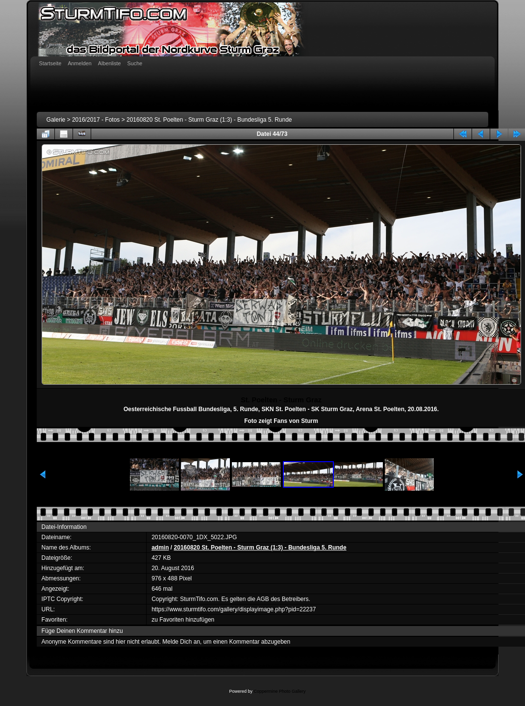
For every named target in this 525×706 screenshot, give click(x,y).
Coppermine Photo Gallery (279, 691)
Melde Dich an (181, 641)
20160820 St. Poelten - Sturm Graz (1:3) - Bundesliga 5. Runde (209, 119)
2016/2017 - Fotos (96, 119)
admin (160, 547)
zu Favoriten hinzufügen (182, 619)
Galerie (56, 119)
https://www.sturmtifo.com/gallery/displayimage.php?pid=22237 (233, 609)
